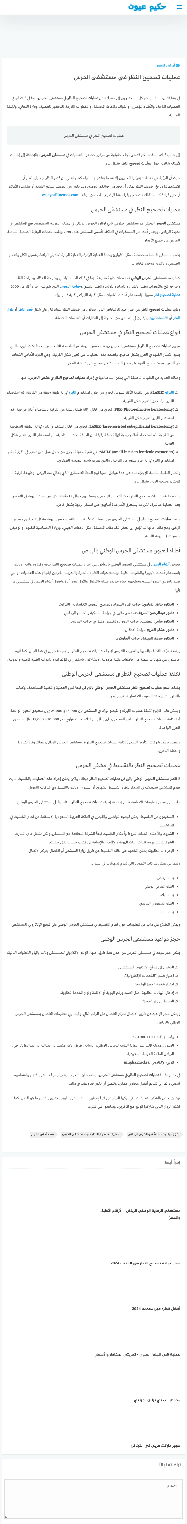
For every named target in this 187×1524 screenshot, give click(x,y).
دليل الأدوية (58, 1494)
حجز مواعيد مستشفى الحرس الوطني (153, 1134)
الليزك (169, 392)
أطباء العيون (160, 564)
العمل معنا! (82, 1494)
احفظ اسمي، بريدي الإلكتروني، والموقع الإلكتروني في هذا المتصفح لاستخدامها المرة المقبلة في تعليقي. (101, 1441)
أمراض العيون (168, 65)
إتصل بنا (136, 1494)
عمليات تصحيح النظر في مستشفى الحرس (91, 1134)
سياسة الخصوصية (110, 1494)
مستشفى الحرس (42, 1134)
